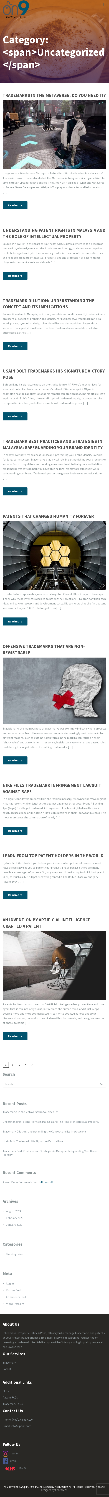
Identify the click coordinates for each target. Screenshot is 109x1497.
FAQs (6, 1391)
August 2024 (13, 1211)
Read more (15, 205)
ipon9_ (15, 1453)
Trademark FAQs (13, 1404)
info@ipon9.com (21, 1426)
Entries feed (13, 1290)
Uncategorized (15, 1254)
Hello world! (45, 1182)
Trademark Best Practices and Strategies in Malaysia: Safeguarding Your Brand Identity (53, 444)
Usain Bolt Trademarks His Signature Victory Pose (54, 374)
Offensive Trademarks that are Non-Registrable (44, 649)
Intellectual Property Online (20, 1333)
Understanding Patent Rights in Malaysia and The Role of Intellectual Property (54, 233)
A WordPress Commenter (18, 1182)
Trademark (9, 1362)
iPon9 (13, 1460)
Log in (10, 1283)
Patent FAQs (10, 1397)
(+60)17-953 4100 (22, 1419)
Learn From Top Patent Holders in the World (53, 856)
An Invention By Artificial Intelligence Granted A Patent (46, 923)
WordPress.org (15, 1303)
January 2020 (14, 1224)
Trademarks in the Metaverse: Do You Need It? (54, 95)
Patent (7, 1369)
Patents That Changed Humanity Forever (48, 516)
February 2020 (14, 1218)
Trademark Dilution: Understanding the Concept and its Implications (48, 304)
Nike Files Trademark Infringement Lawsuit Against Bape (52, 788)
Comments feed (16, 1297)
